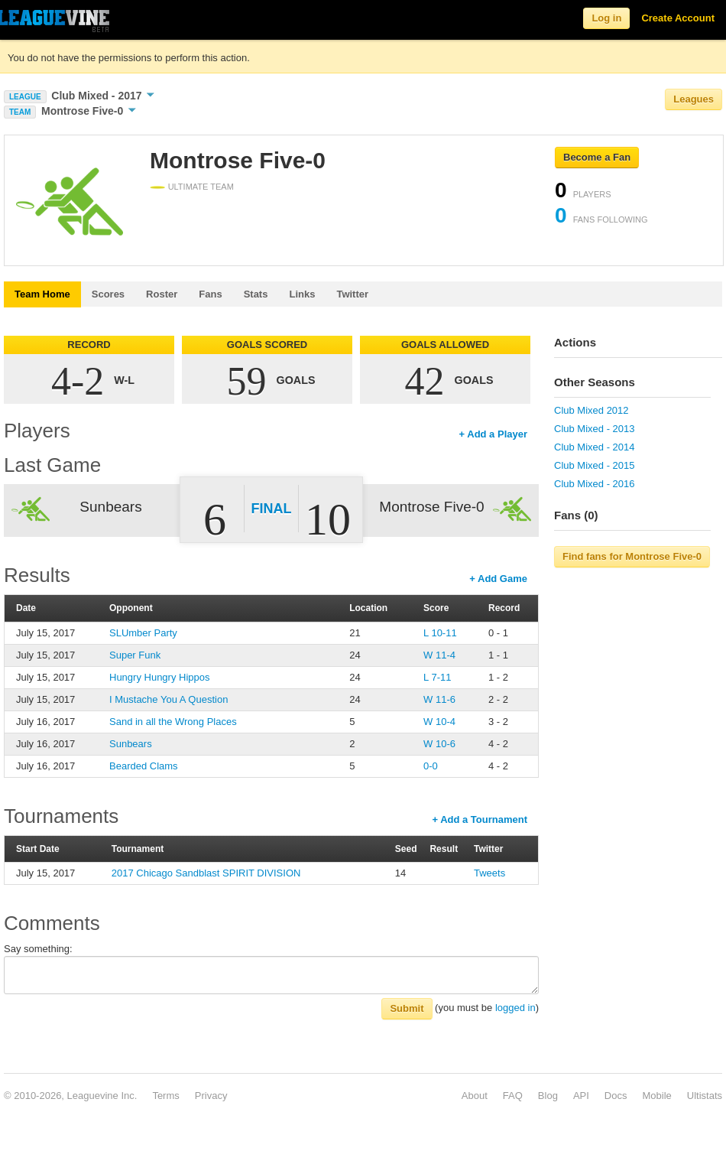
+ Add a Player (493, 434)
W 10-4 (439, 721)
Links (302, 294)
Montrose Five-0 (88, 111)
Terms (165, 1095)
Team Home (42, 294)
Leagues (693, 99)
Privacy (211, 1095)
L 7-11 (437, 677)
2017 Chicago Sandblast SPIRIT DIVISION (206, 873)
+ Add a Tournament (479, 819)
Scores (108, 294)
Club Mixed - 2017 (102, 95)
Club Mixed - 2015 (594, 465)
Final (271, 508)
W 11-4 (439, 655)
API (581, 1095)
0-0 (430, 766)
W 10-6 (439, 743)
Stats (256, 294)
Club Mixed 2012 (591, 410)
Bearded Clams (143, 766)
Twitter (352, 294)
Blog (548, 1095)
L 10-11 (440, 633)
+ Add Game (498, 578)
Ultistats (704, 1095)
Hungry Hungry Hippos (159, 677)
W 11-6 (439, 699)
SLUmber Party (143, 633)
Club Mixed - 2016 (594, 483)
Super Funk (134, 655)
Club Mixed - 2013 (594, 428)
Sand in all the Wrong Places (173, 721)
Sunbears (130, 743)
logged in (515, 1007)
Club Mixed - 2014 (594, 447)
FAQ (513, 1095)
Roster (161, 294)
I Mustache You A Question (168, 699)
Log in (606, 18)
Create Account (678, 18)
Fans (210, 294)
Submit (406, 1008)
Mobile (656, 1095)
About (475, 1095)
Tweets (489, 873)
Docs (615, 1095)
